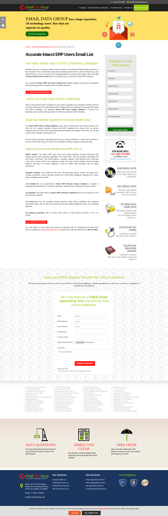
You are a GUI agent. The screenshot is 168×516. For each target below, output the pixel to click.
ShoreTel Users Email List (121, 409)
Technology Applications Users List (44, 47)
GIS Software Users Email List (93, 409)
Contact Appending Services (96, 489)
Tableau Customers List (33, 407)
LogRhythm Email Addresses (64, 403)
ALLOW (75, 513)
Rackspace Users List (120, 387)
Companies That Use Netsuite (35, 391)
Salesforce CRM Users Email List (123, 403)
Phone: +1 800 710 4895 (34, 493)
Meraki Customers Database (93, 389)
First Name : (112, 71)
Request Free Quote (40, 92)
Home (28, 47)
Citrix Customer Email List (63, 409)
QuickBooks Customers (120, 401)
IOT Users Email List (119, 389)
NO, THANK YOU (91, 513)
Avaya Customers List (91, 399)
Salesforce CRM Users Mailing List (65, 397)
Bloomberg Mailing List (62, 407)
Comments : (61, 348)
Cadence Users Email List (92, 401)
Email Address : (113, 101)
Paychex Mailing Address (62, 389)
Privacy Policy (102, 509)
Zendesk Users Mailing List (63, 395)
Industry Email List (59, 480)
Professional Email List (60, 486)
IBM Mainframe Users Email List (65, 391)
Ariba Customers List (90, 397)
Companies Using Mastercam (122, 393)
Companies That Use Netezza (122, 399)
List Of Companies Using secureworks (96, 391)
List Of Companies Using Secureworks (125, 411)
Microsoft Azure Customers (121, 395)
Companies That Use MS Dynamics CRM (126, 397)
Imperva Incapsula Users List (93, 411)
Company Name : (113, 94)
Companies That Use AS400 (34, 409)
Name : (60, 316)
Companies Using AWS (33, 389)
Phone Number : (113, 109)
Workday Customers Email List (122, 407)
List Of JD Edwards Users (63, 387)
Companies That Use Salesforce (36, 387)
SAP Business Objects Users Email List (67, 393)
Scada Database (118, 405)
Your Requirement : (114, 116)
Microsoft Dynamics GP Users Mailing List (39, 397)
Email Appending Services (95, 480)
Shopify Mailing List (32, 399)
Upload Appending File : (65, 342)
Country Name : (113, 86)
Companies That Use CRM (34, 393)
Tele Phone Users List (60, 489)
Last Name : (112, 78)
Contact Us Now (38, 222)
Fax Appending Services (94, 486)
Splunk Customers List (33, 405)
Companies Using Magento (34, 401)
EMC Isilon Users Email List (63, 411)
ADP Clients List (89, 393)
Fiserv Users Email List (91, 387)
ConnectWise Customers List (64, 401)
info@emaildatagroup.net (50, 230)
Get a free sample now (37, 34)
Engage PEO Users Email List (93, 405)
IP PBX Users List (118, 391)
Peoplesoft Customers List (34, 411)
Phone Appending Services (95, 483)
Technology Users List (60, 483)
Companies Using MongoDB (34, 403)
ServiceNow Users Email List (64, 399)
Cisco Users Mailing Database (93, 403)
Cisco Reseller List (31, 395)
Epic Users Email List (90, 407)
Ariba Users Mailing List (62, 405)
